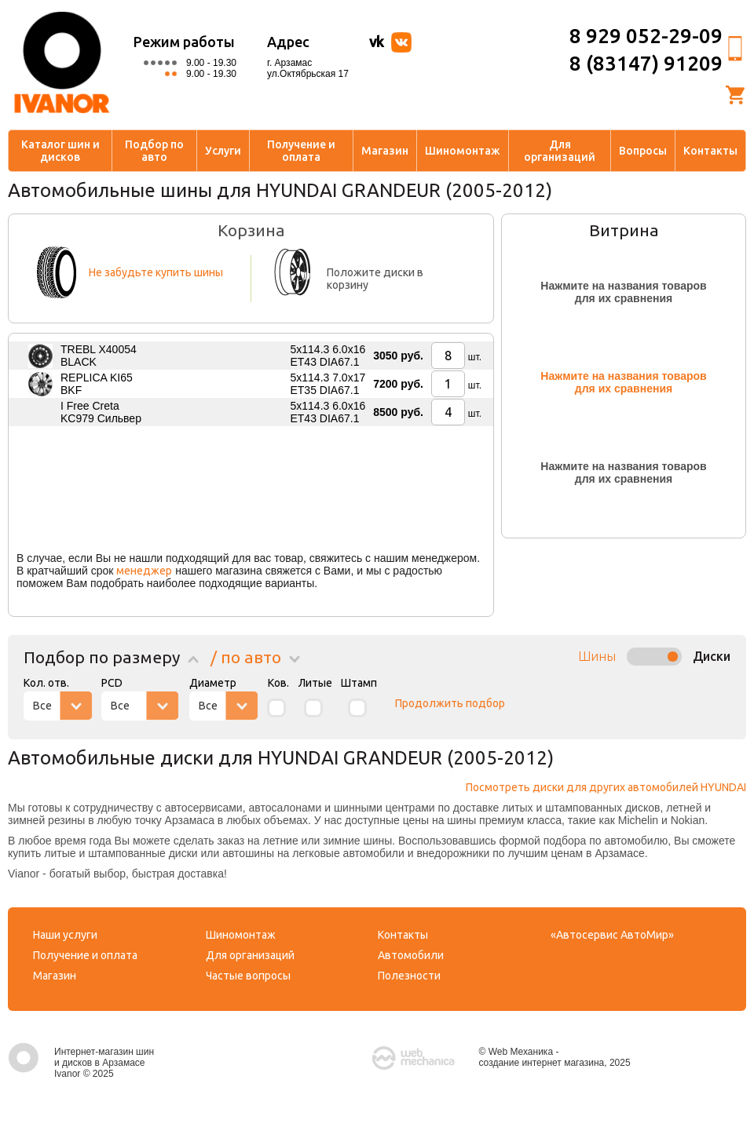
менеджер (144, 570)
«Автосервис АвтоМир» (612, 935)
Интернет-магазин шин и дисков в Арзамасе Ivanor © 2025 (81, 1062)
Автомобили (411, 955)
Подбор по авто (154, 150)
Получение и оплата (301, 150)
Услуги (223, 150)
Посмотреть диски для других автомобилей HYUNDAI (606, 787)
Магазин (384, 150)
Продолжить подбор (450, 703)
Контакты (710, 150)
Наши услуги (65, 935)
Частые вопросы (248, 975)
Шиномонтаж (462, 150)
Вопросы (643, 150)
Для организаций (559, 150)
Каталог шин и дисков (60, 150)
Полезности (409, 975)
